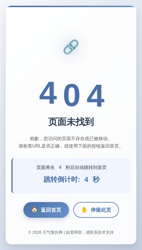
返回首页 (46, 209)
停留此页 (96, 210)
